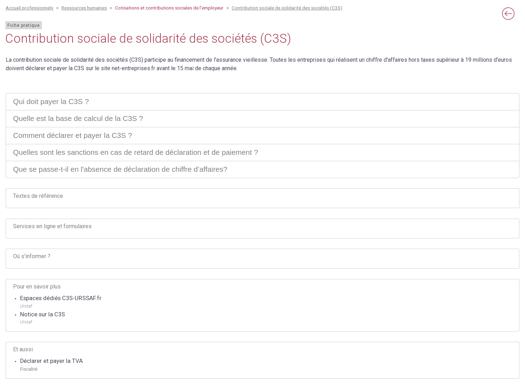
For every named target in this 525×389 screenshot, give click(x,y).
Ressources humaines (84, 8)
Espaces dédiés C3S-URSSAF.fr (61, 298)
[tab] (262, 101)
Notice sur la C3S (42, 314)
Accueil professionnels (29, 8)
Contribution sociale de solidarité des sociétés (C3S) (287, 8)
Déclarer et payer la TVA (51, 361)
